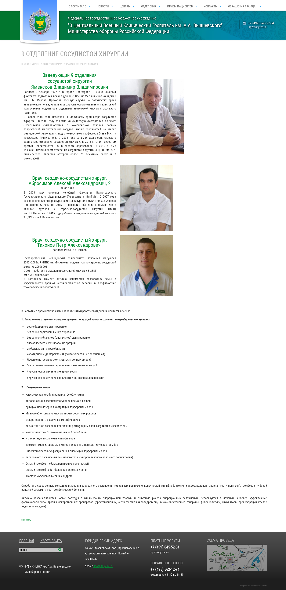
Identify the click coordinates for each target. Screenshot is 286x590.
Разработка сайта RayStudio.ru (253, 585)
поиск (24, 549)
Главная (25, 63)
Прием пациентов (180, 6)
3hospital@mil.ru (103, 566)
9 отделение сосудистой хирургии (81, 63)
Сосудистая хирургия (51, 63)
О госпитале (77, 6)
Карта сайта (51, 541)
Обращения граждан (242, 6)
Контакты (210, 6)
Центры (125, 6)
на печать (26, 519)
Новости (103, 6)
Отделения (148, 6)
